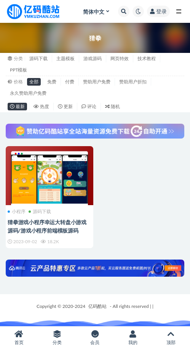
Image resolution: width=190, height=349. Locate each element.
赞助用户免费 (96, 81)
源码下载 (38, 58)
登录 (158, 11)
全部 (33, 81)
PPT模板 (18, 70)
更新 (65, 106)
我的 (133, 337)
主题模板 (65, 58)
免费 (51, 81)
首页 (19, 337)
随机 (112, 106)
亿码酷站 (97, 306)
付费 (69, 81)
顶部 (171, 337)
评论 (88, 106)
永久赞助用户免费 (28, 93)
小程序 (17, 211)
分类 (57, 337)
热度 (41, 106)
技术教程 (146, 58)
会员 (95, 337)
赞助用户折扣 (133, 81)
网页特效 (119, 58)
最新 (17, 106)
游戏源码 (92, 58)
